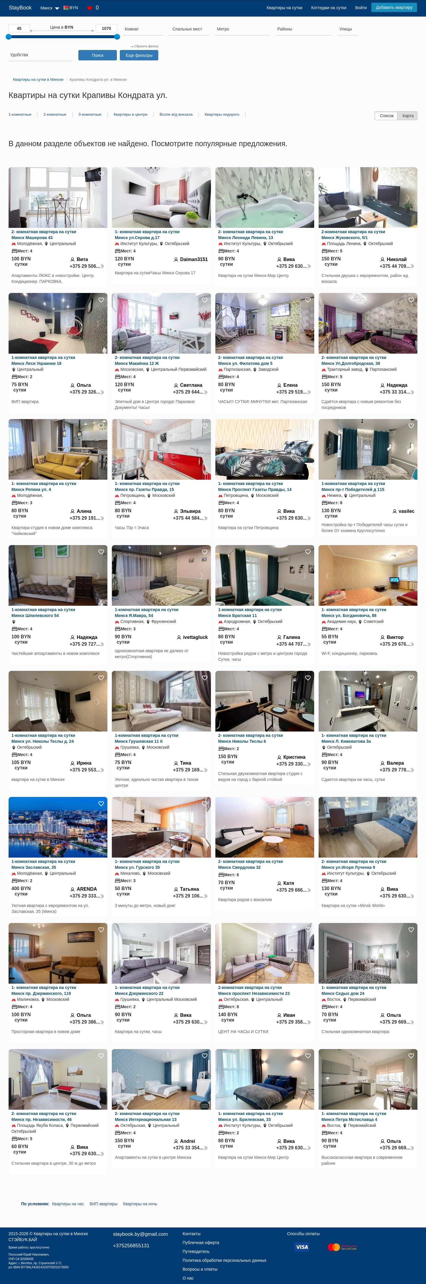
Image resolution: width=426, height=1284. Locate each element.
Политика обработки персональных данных (224, 1260)
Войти (361, 7)
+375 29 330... (293, 763)
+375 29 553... (87, 769)
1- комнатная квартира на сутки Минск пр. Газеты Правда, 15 (147, 486)
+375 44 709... (397, 266)
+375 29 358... (293, 1021)
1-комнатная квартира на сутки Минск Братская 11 (250, 612)
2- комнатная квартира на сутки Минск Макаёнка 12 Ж (147, 360)
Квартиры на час (68, 1203)
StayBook (20, 8)
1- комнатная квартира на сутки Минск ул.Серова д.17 (147, 234)
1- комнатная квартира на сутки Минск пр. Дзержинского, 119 (44, 990)
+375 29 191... (87, 518)
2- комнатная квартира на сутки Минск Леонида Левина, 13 (250, 234)
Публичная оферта (201, 1242)
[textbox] (187, 29)
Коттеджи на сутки (328, 7)
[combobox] (143, 30)
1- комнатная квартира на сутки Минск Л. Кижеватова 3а (354, 738)
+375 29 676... (397, 644)
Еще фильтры (139, 55)
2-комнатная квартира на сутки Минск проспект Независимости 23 (254, 990)
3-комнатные (90, 114)
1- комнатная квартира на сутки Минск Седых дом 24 (354, 990)
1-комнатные (20, 114)
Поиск (98, 55)
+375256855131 (131, 1245)
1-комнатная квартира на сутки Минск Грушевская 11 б (146, 738)
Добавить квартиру (394, 7)
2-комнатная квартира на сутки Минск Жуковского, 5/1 (353, 234)
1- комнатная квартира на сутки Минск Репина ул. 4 (44, 486)
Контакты (191, 1233)
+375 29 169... (190, 769)
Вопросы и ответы (200, 1269)
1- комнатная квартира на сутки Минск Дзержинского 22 (147, 990)
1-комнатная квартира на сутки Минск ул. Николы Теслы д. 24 (43, 738)
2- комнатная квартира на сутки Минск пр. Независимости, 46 (44, 1116)
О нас (188, 1278)
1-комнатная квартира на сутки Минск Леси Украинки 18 (43, 360)
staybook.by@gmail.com (140, 1234)
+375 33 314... (397, 391)
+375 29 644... (190, 391)
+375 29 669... (397, 1021)
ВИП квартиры (103, 1203)
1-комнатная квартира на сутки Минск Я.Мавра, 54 (146, 612)
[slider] (9, 37)
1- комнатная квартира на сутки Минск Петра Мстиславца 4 (354, 1116)
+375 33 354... (190, 1147)
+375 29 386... (87, 1021)
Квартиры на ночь (140, 1203)
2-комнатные (54, 114)
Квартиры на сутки (284, 7)
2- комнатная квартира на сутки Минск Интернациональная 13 (147, 1116)
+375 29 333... (87, 895)
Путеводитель (196, 1251)
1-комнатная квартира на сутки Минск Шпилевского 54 (43, 612)
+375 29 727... (87, 644)
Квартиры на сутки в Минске (61, 1233)
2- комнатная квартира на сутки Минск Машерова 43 (44, 234)
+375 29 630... (293, 266)
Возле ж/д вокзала (176, 114)
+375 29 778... (397, 769)
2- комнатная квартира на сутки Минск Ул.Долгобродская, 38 (354, 360)
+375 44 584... (190, 518)
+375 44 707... (293, 644)
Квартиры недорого (222, 114)
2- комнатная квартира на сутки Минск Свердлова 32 (250, 864)
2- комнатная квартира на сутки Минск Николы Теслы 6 (250, 738)
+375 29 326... (87, 391)
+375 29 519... (293, 391)
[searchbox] (143, 29)
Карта (408, 115)
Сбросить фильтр (144, 46)
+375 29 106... (190, 895)
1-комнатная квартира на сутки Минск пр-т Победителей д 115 (353, 486)
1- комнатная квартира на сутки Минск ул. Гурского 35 (147, 864)
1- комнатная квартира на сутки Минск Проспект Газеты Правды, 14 (255, 486)
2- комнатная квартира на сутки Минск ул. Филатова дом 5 (250, 360)
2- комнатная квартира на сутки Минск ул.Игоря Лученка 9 (354, 864)
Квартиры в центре (131, 114)
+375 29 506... (87, 266)
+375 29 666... (293, 889)
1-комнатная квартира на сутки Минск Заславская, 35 (43, 864)
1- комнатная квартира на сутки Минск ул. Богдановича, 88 (354, 612)
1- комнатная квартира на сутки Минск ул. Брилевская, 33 (250, 1116)
